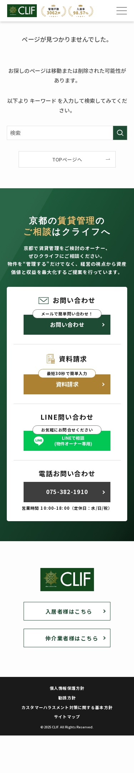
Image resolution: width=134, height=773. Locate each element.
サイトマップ (67, 716)
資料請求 (67, 384)
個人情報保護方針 (67, 688)
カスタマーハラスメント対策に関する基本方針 (67, 707)
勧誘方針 (67, 697)
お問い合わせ (67, 324)
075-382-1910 (67, 492)
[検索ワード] (67, 133)
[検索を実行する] (120, 133)
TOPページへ (67, 159)
